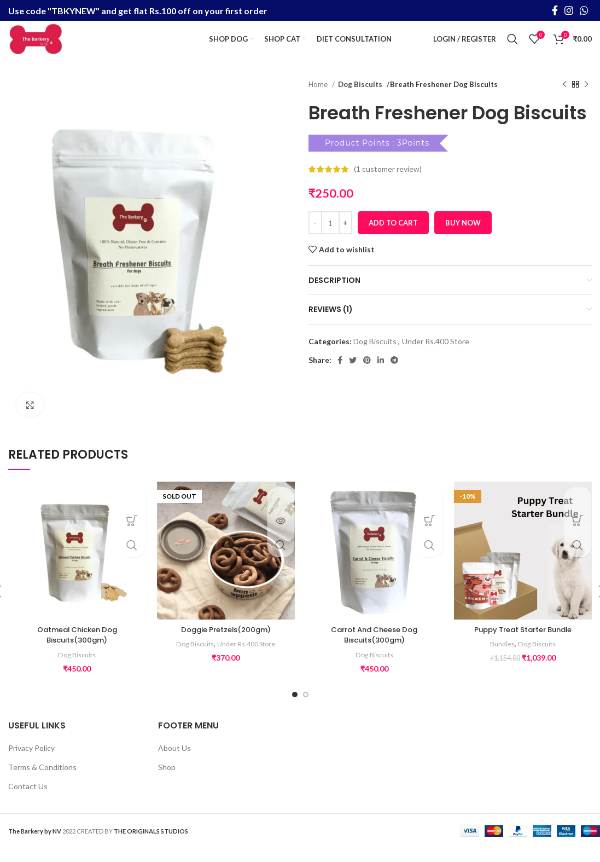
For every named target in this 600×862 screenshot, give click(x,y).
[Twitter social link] (353, 374)
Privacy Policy (31, 762)
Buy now (463, 236)
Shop (167, 781)
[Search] (512, 46)
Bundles (501, 657)
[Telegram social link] (394, 374)
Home (318, 98)
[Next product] (586, 99)
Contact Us (28, 800)
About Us (174, 762)
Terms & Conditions (42, 781)
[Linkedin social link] (380, 374)
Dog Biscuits (359, 98)
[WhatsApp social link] (584, 11)
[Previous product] (564, 99)
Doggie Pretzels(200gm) (226, 643)
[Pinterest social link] (367, 374)
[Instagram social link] (568, 11)
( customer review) (388, 183)
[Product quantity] (330, 236)
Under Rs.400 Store (435, 355)
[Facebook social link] (555, 11)
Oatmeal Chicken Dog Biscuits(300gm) (77, 649)
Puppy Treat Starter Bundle (523, 643)
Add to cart (393, 236)
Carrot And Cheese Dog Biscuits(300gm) (374, 649)
